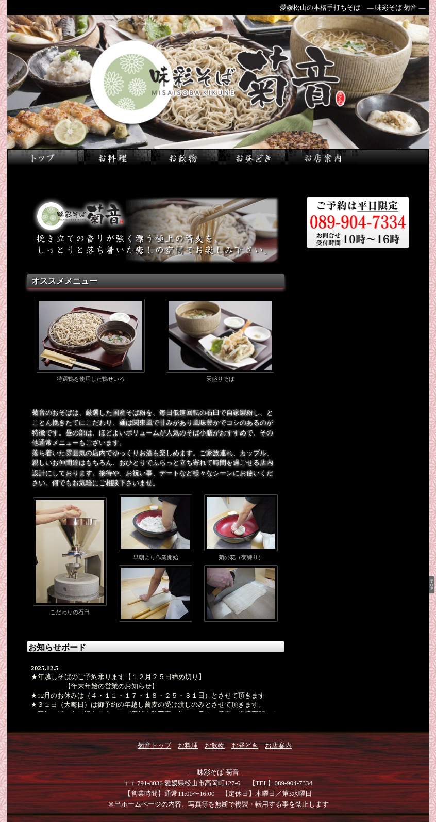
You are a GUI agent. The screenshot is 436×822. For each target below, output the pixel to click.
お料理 (188, 745)
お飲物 (215, 745)
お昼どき (244, 745)
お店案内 (278, 745)
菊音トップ (154, 745)
